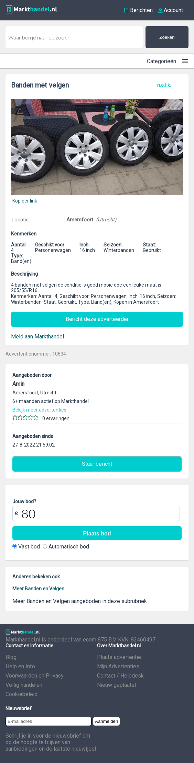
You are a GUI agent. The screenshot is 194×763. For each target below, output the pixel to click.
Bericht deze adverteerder (97, 319)
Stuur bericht (97, 464)
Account (173, 10)
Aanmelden (106, 721)
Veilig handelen (24, 685)
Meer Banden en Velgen (38, 588)
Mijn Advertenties (118, 666)
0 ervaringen (55, 418)
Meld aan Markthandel (37, 336)
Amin (18, 384)
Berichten (141, 10)
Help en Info (20, 666)
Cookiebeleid (21, 694)
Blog (11, 657)
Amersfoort (80, 220)
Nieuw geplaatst (116, 685)
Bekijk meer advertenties (39, 410)
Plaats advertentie (119, 657)
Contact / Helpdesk (120, 675)
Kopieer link (24, 201)
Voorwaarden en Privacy (35, 675)
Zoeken (166, 37)
